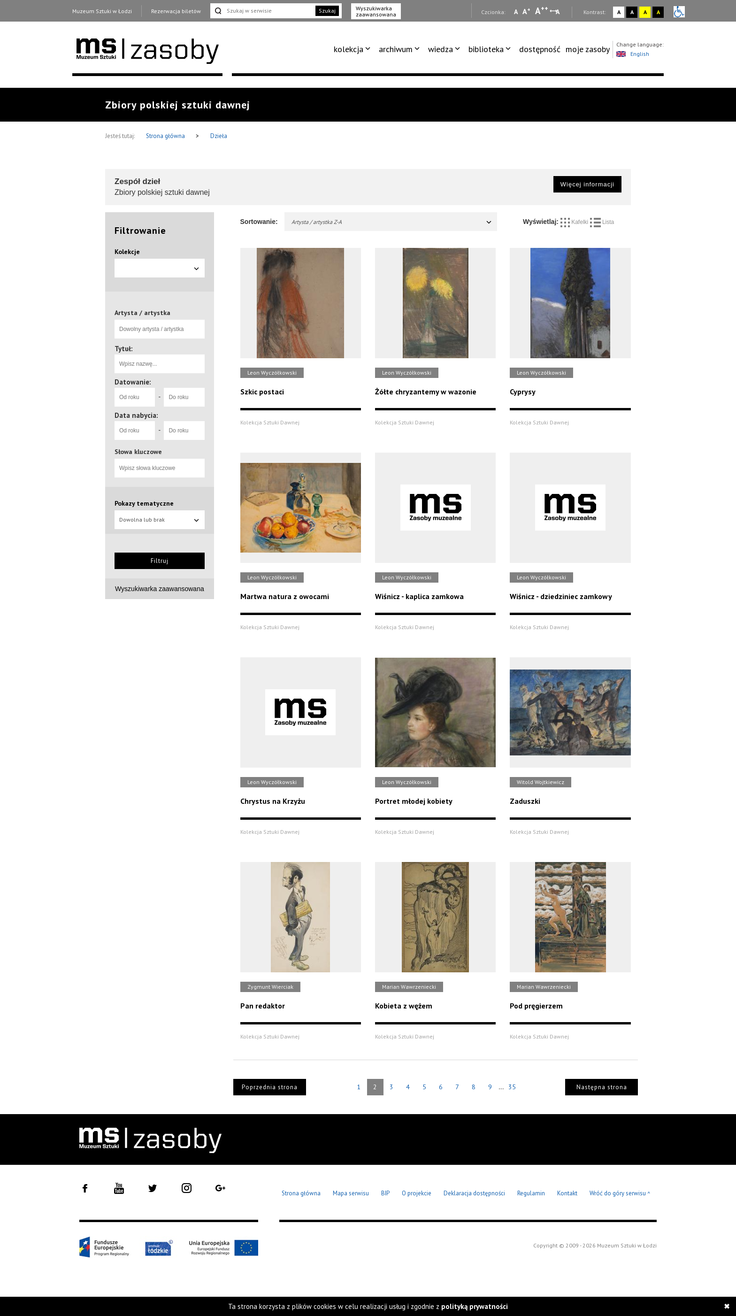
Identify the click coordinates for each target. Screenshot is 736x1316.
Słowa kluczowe (138, 451)
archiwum (396, 49)
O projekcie (416, 1193)
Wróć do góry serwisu (620, 1193)
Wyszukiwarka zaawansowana (376, 11)
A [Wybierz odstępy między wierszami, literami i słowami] (558, 12)
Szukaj (327, 10)
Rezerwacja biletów (176, 11)
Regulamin (531, 1193)
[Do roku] (184, 397)
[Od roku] (135, 397)
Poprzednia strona (270, 1087)
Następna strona (601, 1087)
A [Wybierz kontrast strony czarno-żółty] (658, 11)
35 (512, 1087)
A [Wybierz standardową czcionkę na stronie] (526, 11)
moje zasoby (588, 49)
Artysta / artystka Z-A (392, 221)
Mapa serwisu (351, 1193)
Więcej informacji (587, 184)
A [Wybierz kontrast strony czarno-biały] (632, 11)
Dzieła (218, 136)
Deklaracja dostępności (474, 1193)
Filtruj (160, 561)
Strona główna (166, 136)
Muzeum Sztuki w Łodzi (102, 11)
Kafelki (575, 222)
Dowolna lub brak (159, 519)
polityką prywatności (474, 1306)
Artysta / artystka (142, 312)
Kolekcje (127, 251)
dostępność (539, 49)
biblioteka (486, 49)
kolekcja (348, 49)
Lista (602, 222)
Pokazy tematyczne (144, 503)
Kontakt (567, 1193)
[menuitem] (354, 49)
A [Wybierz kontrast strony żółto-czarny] (645, 11)
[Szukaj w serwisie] (262, 10)
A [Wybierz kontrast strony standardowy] (619, 11)
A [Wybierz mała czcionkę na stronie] (516, 12)
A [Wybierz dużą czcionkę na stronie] (541, 10)
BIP (385, 1193)
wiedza (440, 49)
